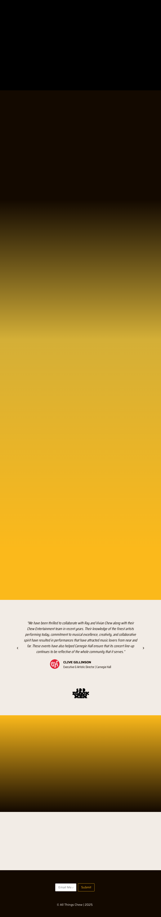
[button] (17, 647)
